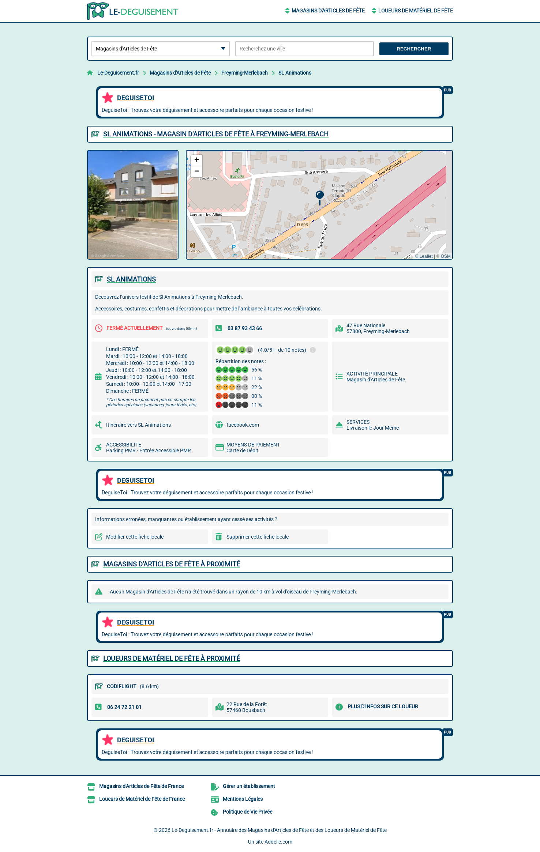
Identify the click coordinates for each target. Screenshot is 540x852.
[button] (319, 198)
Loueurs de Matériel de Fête (415, 11)
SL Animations (294, 73)
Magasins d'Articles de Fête (328, 11)
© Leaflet (423, 256)
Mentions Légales (243, 799)
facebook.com (242, 425)
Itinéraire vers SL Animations (138, 425)
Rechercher (414, 49)
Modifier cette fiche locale (135, 537)
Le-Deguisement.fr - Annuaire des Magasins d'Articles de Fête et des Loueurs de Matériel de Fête (279, 830)
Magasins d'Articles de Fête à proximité (171, 564)
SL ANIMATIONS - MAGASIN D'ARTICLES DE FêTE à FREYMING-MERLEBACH (216, 134)
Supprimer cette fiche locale (257, 537)
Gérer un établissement (249, 786)
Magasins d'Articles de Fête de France (141, 786)
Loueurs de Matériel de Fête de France (142, 799)
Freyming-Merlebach (244, 73)
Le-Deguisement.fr (118, 73)
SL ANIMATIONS (131, 279)
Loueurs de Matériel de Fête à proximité (171, 658)
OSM (446, 256)
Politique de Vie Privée (247, 812)
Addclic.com (278, 842)
